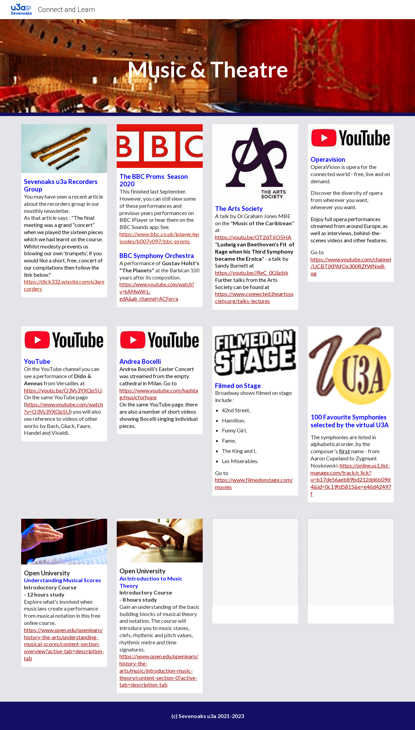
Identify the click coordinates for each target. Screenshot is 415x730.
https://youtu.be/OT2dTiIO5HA (253, 237)
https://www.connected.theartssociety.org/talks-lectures (254, 297)
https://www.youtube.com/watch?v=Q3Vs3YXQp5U (63, 408)
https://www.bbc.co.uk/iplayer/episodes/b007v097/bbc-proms (159, 237)
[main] (207, 67)
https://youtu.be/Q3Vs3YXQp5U (63, 390)
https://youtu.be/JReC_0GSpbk (251, 272)
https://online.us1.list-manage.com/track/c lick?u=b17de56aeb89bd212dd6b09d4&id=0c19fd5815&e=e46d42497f (351, 479)
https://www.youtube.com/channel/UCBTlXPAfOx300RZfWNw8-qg (351, 266)
